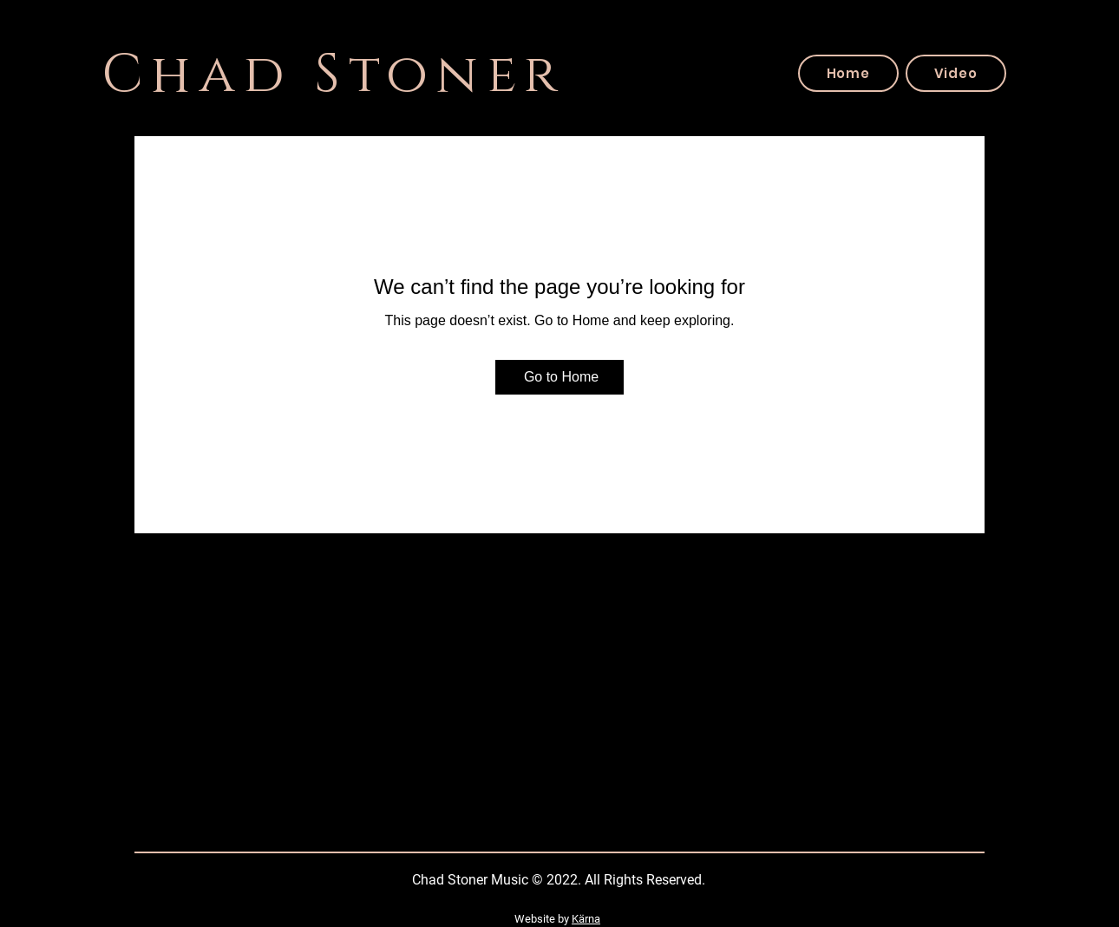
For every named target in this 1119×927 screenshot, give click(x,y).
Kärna (586, 918)
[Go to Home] (559, 377)
